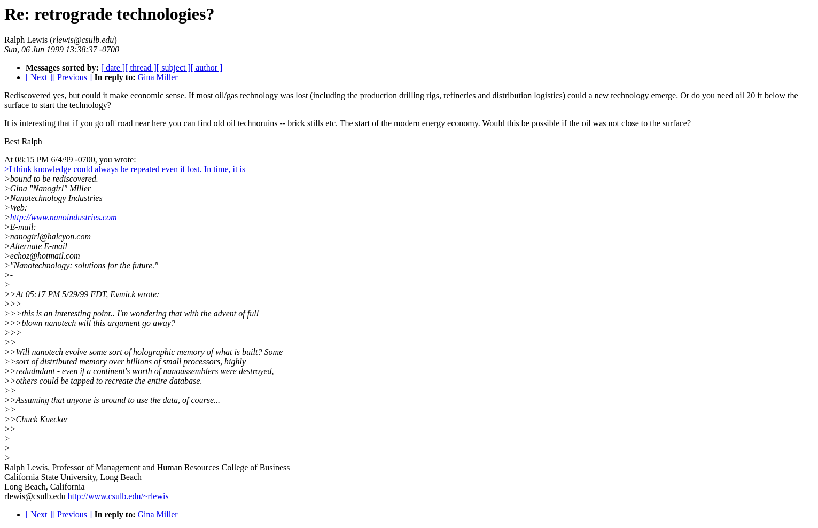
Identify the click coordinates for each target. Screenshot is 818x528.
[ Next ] (39, 77)
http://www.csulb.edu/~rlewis (118, 496)
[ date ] (113, 67)
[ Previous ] (72, 77)
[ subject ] (174, 67)
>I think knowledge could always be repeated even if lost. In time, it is (124, 169)
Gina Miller (157, 77)
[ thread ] (141, 67)
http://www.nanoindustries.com (63, 217)
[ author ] (207, 67)
